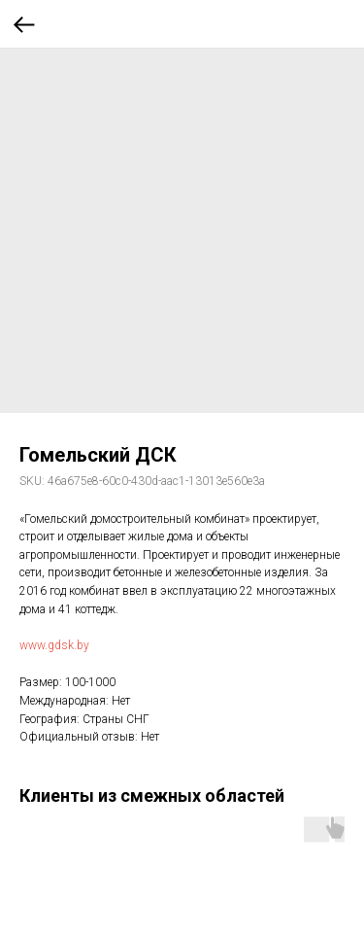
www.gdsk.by (54, 645)
